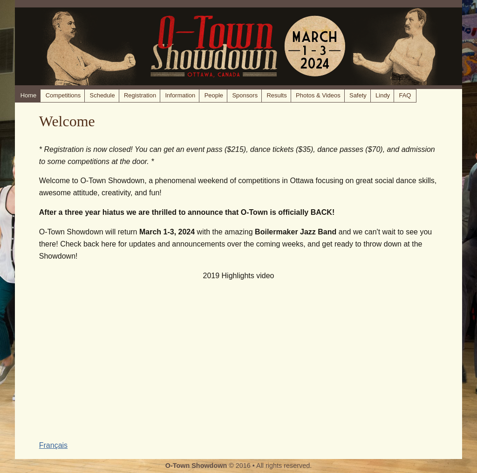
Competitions (63, 95)
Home (28, 95)
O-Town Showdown (196, 465)
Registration (140, 95)
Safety (358, 95)
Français (53, 445)
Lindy (382, 95)
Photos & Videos (318, 95)
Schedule (102, 95)
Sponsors (245, 95)
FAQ (405, 95)
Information (180, 95)
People (213, 95)
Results (277, 95)
